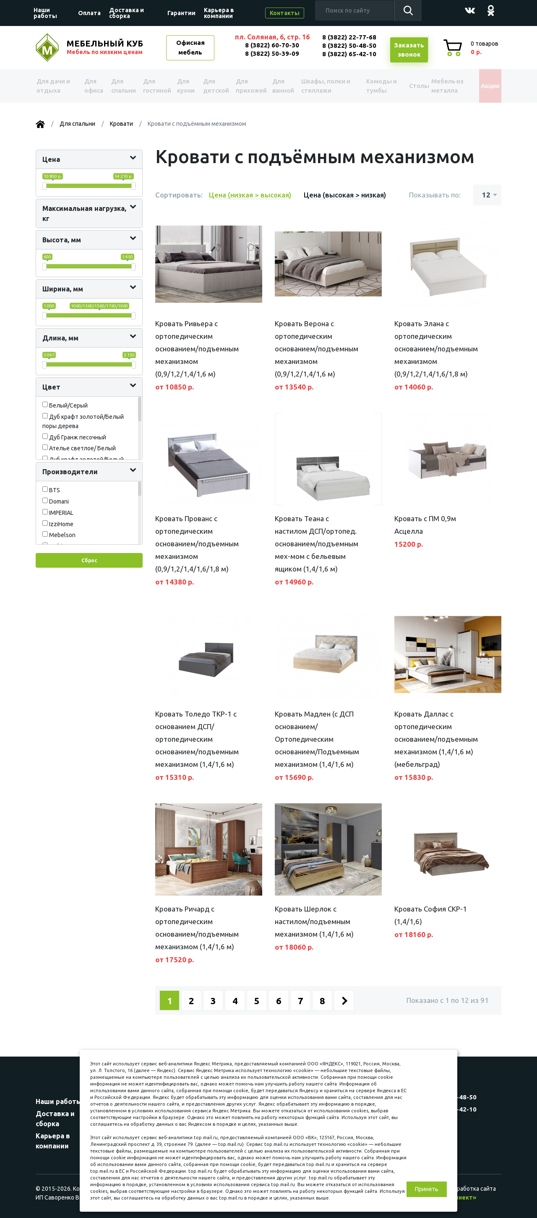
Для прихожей (251, 85)
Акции (484, 86)
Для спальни (122, 85)
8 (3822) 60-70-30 (272, 45)
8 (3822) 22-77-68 (349, 37)
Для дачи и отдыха (56, 85)
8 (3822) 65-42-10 (349, 53)
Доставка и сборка (126, 13)
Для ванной (284, 85)
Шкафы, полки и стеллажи (327, 85)
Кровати (121, 123)
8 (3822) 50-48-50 (349, 45)
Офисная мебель (190, 47)
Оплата (89, 13)
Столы (409, 86)
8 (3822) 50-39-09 (272, 53)
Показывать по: (435, 195)
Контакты (285, 13)
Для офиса (92, 85)
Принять (426, 1189)
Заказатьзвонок (409, 50)
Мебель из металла (443, 85)
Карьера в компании (219, 13)
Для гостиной (155, 85)
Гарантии (181, 13)
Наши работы (45, 13)
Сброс (89, 560)
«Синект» (462, 1197)
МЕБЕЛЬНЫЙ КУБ (106, 47)
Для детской (215, 85)
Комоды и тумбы (376, 85)
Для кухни (186, 85)
